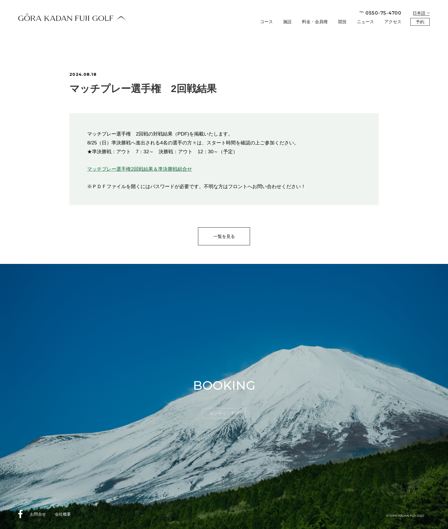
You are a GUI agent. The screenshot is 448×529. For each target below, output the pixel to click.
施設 (287, 21)
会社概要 (63, 514)
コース (266, 21)
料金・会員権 (315, 21)
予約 (420, 21)
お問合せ (38, 514)
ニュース (365, 21)
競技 (342, 21)
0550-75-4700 (380, 13)
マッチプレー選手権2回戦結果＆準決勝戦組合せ (139, 169)
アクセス (392, 21)
